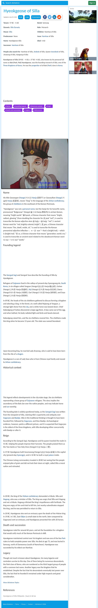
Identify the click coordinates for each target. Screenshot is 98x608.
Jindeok (36, 52)
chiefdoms (17, 204)
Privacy (23, 604)
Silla (11, 27)
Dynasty (17, 27)
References (38, 110)
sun (8, 407)
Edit (20, 17)
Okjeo (23, 516)
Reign (49, 106)
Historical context (36, 106)
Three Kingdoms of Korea (12, 65)
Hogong (6, 499)
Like (27, 17)
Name (8, 106)
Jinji (30, 289)
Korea (60, 65)
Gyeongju (20, 455)
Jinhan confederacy (56, 201)
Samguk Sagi (12, 275)
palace (51, 455)
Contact (30, 604)
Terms (17, 604)
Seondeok (55, 52)
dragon (20, 354)
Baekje (17, 418)
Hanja (34, 198)
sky (27, 307)
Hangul (22, 198)
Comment (36, 17)
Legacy (27, 110)
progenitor (36, 65)
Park (49, 65)
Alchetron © (40, 604)
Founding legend (20, 106)
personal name (29, 209)
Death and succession (13, 110)
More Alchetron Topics (11, 582)
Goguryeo (7, 418)
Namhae (15, 45)
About (8, 604)
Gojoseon (17, 283)
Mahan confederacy (30, 496)
